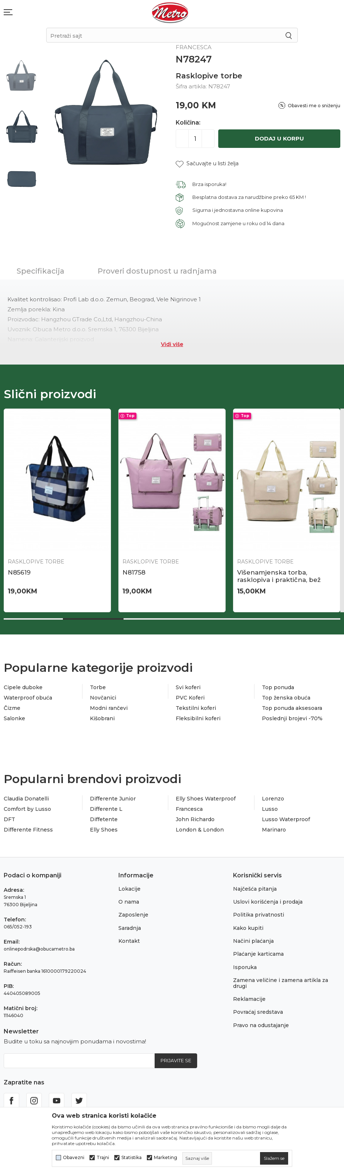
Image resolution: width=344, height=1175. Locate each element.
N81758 (133, 572)
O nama (128, 901)
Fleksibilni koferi (198, 718)
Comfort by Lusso (27, 809)
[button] (207, 163)
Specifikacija (40, 271)
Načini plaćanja (253, 941)
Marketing (165, 1157)
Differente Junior (113, 798)
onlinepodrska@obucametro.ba (39, 949)
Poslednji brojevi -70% (292, 718)
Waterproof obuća (28, 697)
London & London (200, 829)
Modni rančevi (109, 708)
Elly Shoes (104, 829)
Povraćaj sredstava (258, 1012)
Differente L (106, 809)
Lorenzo (273, 798)
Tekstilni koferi (196, 708)
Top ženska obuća (286, 697)
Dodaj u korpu (279, 138)
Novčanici (103, 697)
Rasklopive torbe (209, 75)
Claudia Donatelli (26, 798)
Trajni (103, 1157)
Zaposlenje (133, 914)
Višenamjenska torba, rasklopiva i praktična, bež (279, 576)
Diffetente (104, 819)
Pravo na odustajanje (261, 1025)
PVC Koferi (190, 697)
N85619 (19, 572)
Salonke (14, 718)
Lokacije (129, 889)
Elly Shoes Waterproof (206, 798)
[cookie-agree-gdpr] (274, 1158)
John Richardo (195, 819)
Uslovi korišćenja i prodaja (268, 901)
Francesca (189, 809)
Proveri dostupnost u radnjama (157, 271)
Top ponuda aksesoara (292, 708)
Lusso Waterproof (286, 819)
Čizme (12, 708)
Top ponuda (278, 687)
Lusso (270, 809)
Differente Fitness (28, 829)
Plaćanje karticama (258, 954)
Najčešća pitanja (255, 889)
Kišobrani (102, 718)
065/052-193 (18, 926)
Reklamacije (249, 999)
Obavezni (73, 1157)
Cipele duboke (23, 687)
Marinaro (274, 829)
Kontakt (129, 941)
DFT (9, 819)
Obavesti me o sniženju (314, 105)
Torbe (98, 687)
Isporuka (245, 967)
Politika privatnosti (258, 914)
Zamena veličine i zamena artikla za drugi (280, 983)
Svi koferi (188, 687)
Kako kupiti (248, 928)
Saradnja (129, 928)
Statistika (131, 1157)
